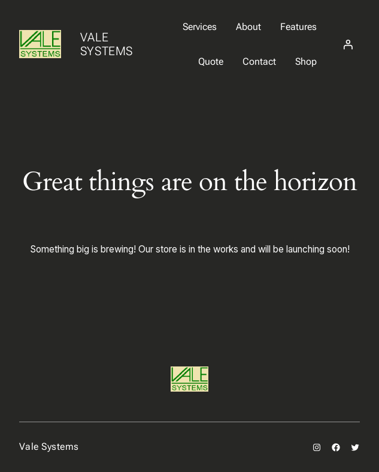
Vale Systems (106, 44)
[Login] (348, 44)
